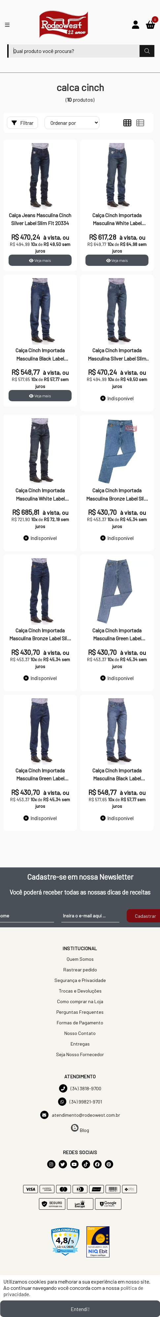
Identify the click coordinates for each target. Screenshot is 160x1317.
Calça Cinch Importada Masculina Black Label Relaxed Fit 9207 (40, 355)
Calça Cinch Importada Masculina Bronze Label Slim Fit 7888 (40, 635)
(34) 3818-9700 (80, 1088)
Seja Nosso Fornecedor (80, 1054)
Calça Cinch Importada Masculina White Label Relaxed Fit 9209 (117, 220)
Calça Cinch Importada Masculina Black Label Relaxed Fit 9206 (117, 775)
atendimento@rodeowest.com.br (80, 1115)
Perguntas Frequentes (80, 1012)
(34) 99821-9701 (80, 1102)
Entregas (80, 1044)
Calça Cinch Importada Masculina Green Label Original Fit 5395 (117, 635)
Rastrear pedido (80, 969)
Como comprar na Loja (80, 1001)
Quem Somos (80, 959)
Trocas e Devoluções (80, 991)
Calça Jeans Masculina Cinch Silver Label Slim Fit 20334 (40, 219)
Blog (80, 1128)
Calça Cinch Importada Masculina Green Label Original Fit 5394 (40, 775)
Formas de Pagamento (80, 1022)
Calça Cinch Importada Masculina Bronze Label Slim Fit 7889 (117, 495)
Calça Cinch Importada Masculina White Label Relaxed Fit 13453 (40, 495)
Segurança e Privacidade (80, 980)
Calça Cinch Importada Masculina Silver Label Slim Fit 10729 (117, 355)
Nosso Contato (80, 1033)
